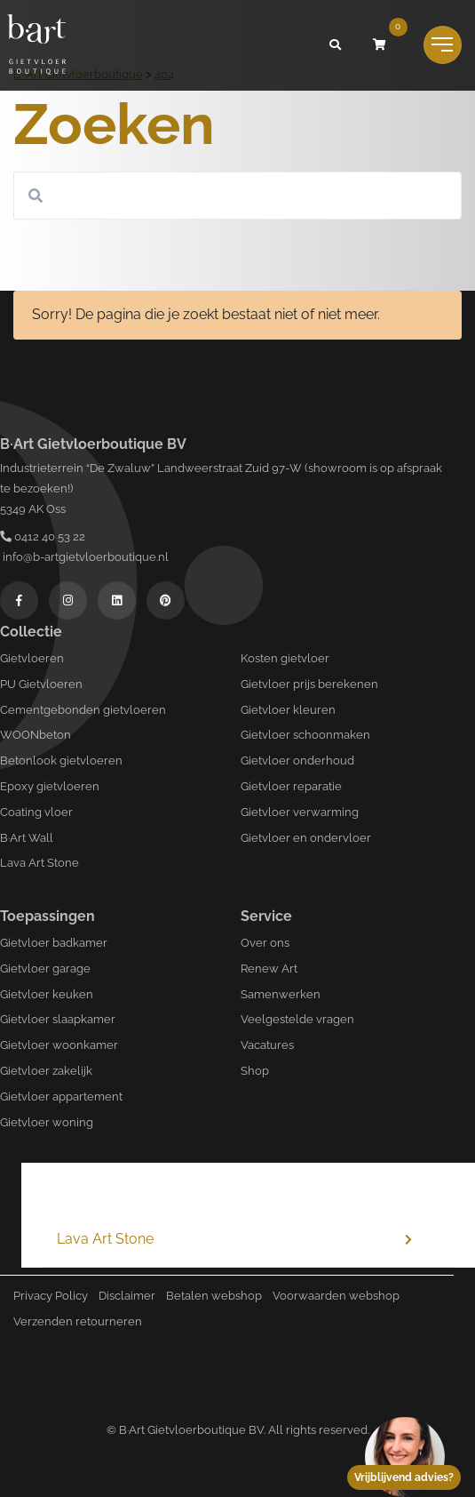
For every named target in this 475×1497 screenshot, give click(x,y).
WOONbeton (35, 734)
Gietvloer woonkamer (59, 1045)
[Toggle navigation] (443, 45)
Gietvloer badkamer (53, 942)
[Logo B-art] (36, 45)
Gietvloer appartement (61, 1096)
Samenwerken (281, 994)
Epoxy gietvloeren (49, 786)
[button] (335, 45)
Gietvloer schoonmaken (305, 734)
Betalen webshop (214, 1295)
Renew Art (269, 968)
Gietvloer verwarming (300, 812)
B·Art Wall (26, 838)
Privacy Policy (50, 1295)
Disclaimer (127, 1295)
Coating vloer (36, 812)
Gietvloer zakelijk (46, 1070)
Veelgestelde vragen (297, 1019)
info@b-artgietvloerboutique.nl (84, 557)
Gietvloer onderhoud (297, 760)
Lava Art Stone (39, 862)
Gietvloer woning (46, 1122)
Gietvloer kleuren (288, 709)
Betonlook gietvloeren (61, 760)
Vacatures (267, 1045)
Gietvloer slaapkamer (57, 1019)
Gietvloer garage (45, 968)
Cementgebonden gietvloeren (83, 709)
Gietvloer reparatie (291, 786)
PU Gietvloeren (41, 684)
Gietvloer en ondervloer (306, 838)
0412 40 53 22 (42, 536)
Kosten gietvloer (285, 658)
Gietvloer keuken (46, 994)
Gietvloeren (32, 658)
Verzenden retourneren (77, 1321)
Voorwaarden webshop (336, 1295)
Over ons (265, 942)
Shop (255, 1070)
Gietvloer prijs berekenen (309, 684)
